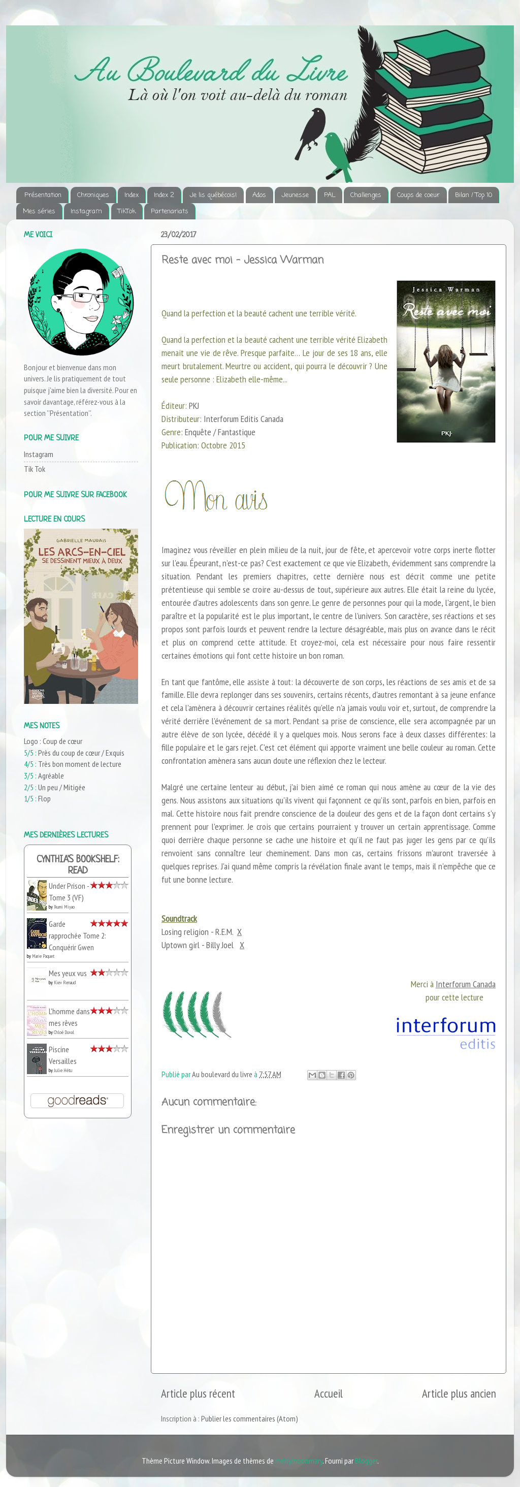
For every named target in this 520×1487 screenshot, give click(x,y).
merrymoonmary (298, 1461)
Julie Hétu (63, 1070)
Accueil (328, 1393)
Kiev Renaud (65, 982)
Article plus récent (198, 1393)
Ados (259, 195)
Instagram (86, 211)
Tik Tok (34, 469)
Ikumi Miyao (64, 906)
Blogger (366, 1461)
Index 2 (164, 195)
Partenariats (169, 211)
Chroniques (93, 195)
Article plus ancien (459, 1393)
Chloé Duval (64, 1032)
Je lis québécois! (213, 195)
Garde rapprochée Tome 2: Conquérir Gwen (77, 935)
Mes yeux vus (68, 973)
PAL (329, 195)
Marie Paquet (43, 956)
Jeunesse (295, 195)
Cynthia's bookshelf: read (78, 866)
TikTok (127, 211)
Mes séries (39, 211)
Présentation (42, 195)
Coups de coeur (418, 195)
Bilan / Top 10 (473, 195)
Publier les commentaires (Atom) (249, 1418)
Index (131, 195)
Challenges (365, 195)
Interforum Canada (466, 984)
